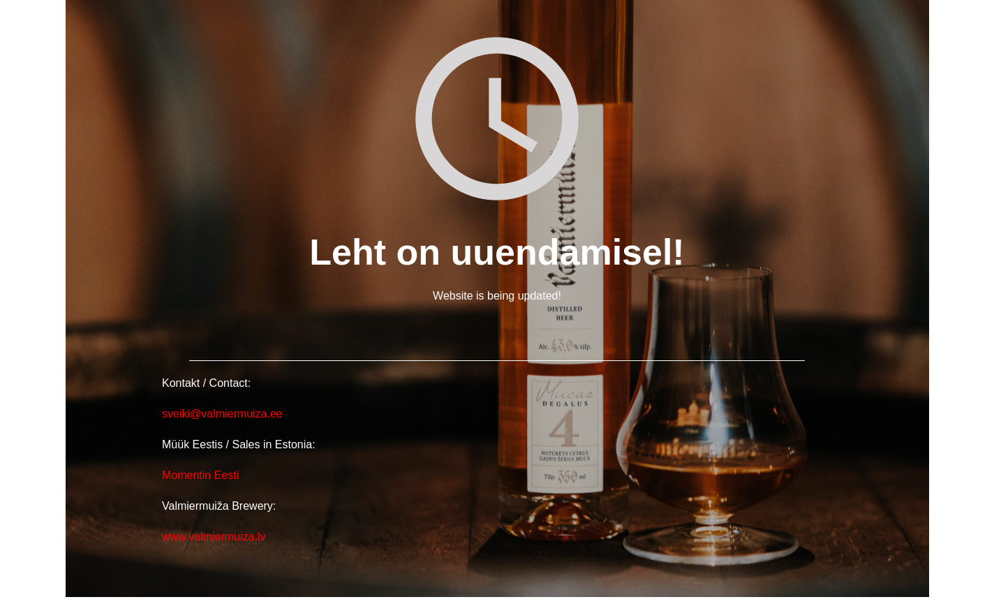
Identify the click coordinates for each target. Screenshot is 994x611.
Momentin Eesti (200, 475)
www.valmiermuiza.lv (213, 537)
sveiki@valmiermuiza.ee (223, 414)
